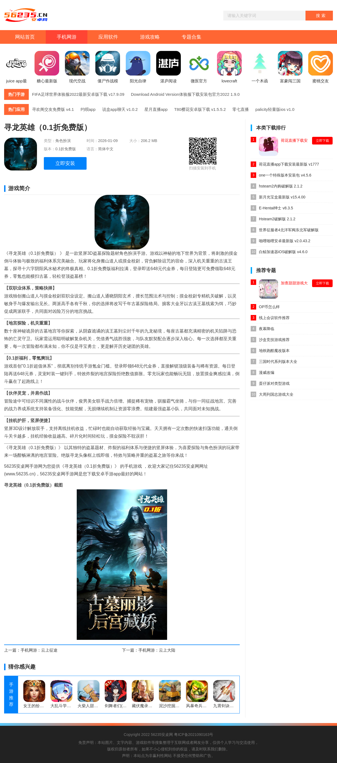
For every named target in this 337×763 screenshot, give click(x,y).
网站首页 (25, 37)
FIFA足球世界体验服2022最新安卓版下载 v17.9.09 (78, 94)
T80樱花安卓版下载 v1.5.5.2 (200, 109)
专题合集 (191, 37)
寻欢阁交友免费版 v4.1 (53, 109)
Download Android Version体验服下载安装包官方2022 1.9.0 (185, 94)
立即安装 (65, 163)
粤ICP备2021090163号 (193, 734)
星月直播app (156, 109)
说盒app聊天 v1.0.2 (120, 109)
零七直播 (240, 109)
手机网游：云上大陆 (156, 650)
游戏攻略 (150, 37)
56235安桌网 (162, 734)
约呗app (88, 109)
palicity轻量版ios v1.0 (275, 109)
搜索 (321, 15)
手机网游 (66, 37)
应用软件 (108, 37)
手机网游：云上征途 (39, 650)
